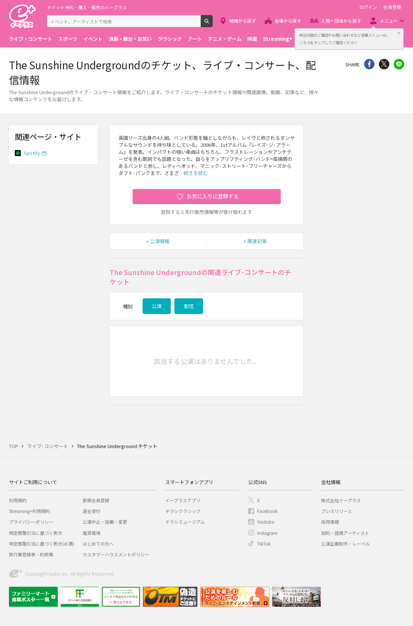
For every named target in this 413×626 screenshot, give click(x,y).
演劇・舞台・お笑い (130, 38)
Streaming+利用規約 (29, 511)
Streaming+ (278, 38)
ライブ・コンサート (30, 38)
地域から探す (242, 20)
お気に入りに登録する (213, 196)
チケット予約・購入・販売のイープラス (87, 7)
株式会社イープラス (341, 500)
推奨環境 (91, 533)
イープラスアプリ (182, 500)
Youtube (265, 522)
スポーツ (67, 38)
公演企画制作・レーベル (345, 543)
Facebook (267, 511)
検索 (212, 24)
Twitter (384, 64)
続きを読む (196, 172)
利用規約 (18, 500)
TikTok (263, 543)
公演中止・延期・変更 (105, 522)
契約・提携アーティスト (345, 533)
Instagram (267, 533)
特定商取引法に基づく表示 (35, 533)
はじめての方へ (98, 543)
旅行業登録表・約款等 (31, 554)
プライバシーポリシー (31, 522)
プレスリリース (336, 511)
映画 (252, 38)
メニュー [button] (388, 20)
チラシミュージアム (185, 522)
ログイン (368, 7)
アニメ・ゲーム (225, 38)
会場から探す (287, 20)
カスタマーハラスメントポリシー (116, 554)
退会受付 (91, 511)
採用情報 (330, 522)
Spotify (32, 152)
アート (195, 38)
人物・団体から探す (341, 20)
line (399, 64)
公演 (156, 305)
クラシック (170, 38)
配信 (189, 305)
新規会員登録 (96, 500)
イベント (93, 38)
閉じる (399, 33)
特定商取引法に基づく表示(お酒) (41, 543)
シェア (369, 64)
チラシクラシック (183, 511)
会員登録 (392, 7)
